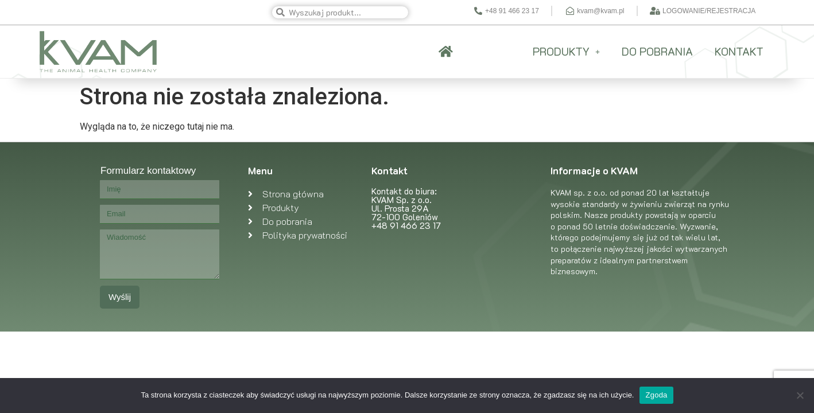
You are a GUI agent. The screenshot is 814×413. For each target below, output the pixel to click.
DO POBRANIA (657, 51)
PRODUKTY (566, 51)
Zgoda (656, 395)
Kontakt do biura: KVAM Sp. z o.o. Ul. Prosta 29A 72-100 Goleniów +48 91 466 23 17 (406, 208)
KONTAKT (739, 51)
